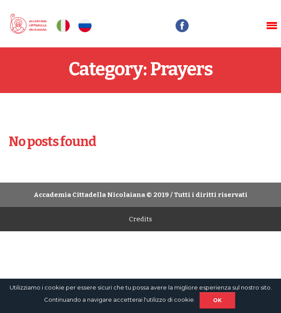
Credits (140, 219)
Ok (217, 300)
